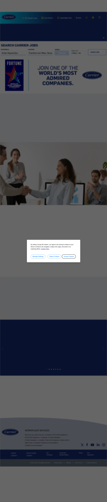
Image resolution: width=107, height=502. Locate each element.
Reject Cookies (54, 256)
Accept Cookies (69, 256)
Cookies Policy (45, 249)
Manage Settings (37, 256)
